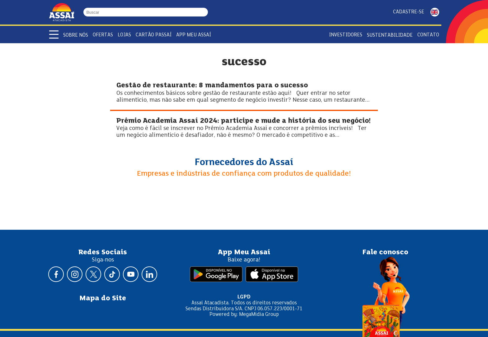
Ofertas (103, 35)
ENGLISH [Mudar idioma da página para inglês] (434, 12)
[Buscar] (205, 12)
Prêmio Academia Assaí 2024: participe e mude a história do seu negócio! (243, 121)
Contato (428, 35)
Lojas (124, 35)
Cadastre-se (408, 12)
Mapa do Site (102, 298)
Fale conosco (385, 252)
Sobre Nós (75, 35)
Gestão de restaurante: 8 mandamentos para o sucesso (212, 85)
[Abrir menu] (54, 34)
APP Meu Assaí (193, 35)
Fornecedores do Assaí (244, 163)
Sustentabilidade (390, 35)
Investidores (345, 35)
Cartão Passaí (153, 35)
